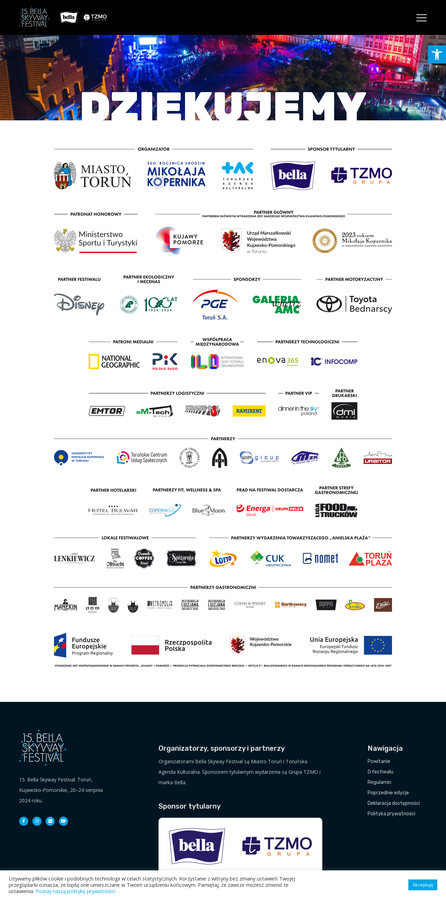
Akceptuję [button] (423, 885)
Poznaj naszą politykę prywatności (75, 890)
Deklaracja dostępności (394, 803)
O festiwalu (380, 772)
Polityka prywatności (391, 814)
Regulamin (379, 782)
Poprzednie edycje (388, 793)
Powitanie (379, 761)
